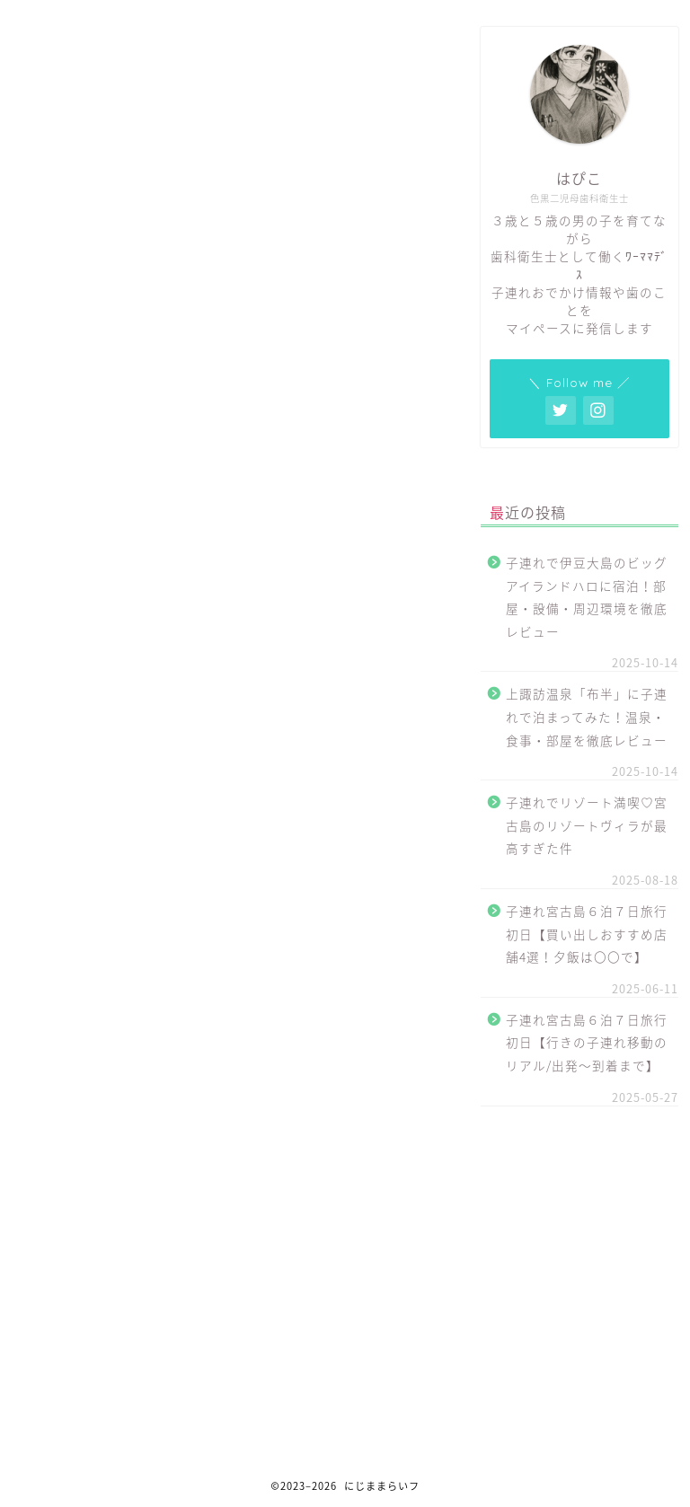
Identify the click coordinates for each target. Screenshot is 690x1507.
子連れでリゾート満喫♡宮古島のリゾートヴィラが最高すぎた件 (587, 825)
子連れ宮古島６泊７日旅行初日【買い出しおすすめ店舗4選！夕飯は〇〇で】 (587, 933)
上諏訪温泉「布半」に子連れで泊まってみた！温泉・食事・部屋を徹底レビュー (587, 716)
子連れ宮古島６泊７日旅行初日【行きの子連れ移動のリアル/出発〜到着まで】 (587, 1042)
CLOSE (391, 236)
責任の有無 (148, 329)
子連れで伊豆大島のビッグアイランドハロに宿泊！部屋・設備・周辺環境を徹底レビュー (587, 596)
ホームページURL (165, 312)
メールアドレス (128, 293)
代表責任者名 (88, 273)
